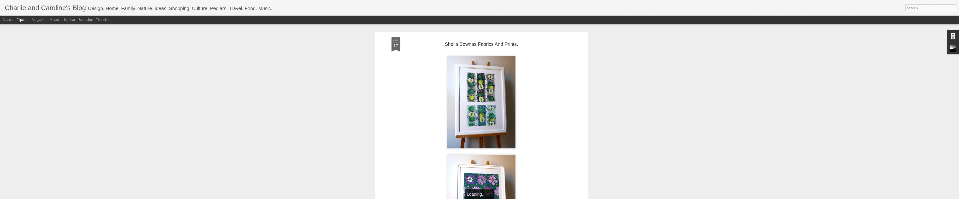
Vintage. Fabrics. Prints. (487, 75)
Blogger (494, 196)
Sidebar (69, 20)
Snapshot (86, 20)
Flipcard (23, 20)
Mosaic (55, 20)
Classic (7, 20)
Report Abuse (509, 196)
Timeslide (103, 20)
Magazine (39, 20)
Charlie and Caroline (501, 69)
